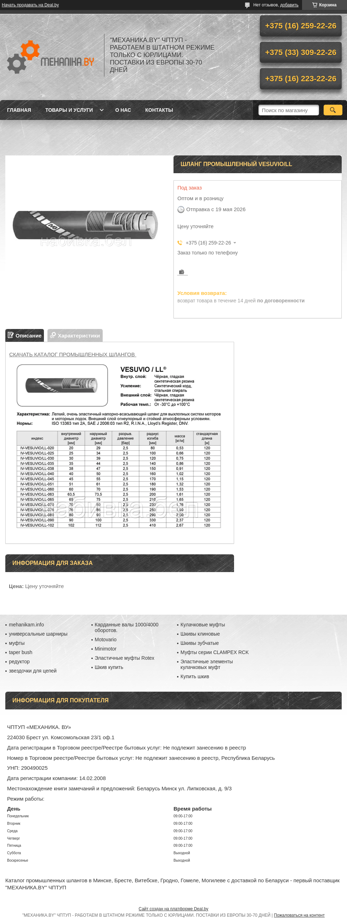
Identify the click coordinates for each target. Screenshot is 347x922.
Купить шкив (195, 676)
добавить (289, 4)
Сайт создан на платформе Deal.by (174, 908)
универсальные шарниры (38, 634)
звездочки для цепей (33, 671)
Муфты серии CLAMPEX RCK (215, 652)
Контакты (159, 110)
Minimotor (105, 649)
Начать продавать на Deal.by (30, 4)
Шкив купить (109, 667)
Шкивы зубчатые (200, 643)
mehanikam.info (26, 624)
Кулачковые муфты (203, 624)
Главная (19, 110)
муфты (16, 643)
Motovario (105, 639)
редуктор (19, 661)
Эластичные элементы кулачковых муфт (207, 664)
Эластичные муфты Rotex (124, 658)
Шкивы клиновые (200, 634)
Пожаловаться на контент (299, 915)
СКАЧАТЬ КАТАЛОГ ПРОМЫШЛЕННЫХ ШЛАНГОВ (72, 354)
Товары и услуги (69, 110)
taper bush (20, 652)
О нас (123, 110)
